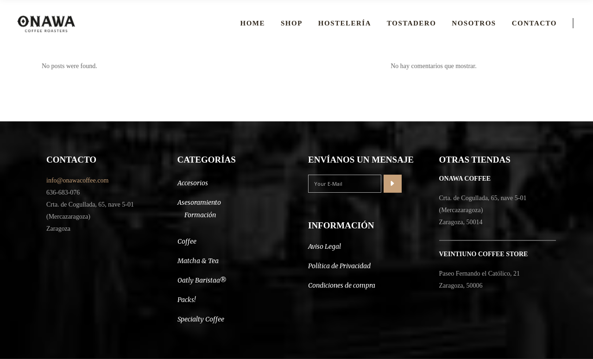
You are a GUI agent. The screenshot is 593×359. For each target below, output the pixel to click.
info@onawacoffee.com (77, 180)
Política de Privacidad (339, 266)
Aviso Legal (324, 246)
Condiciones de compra (341, 285)
